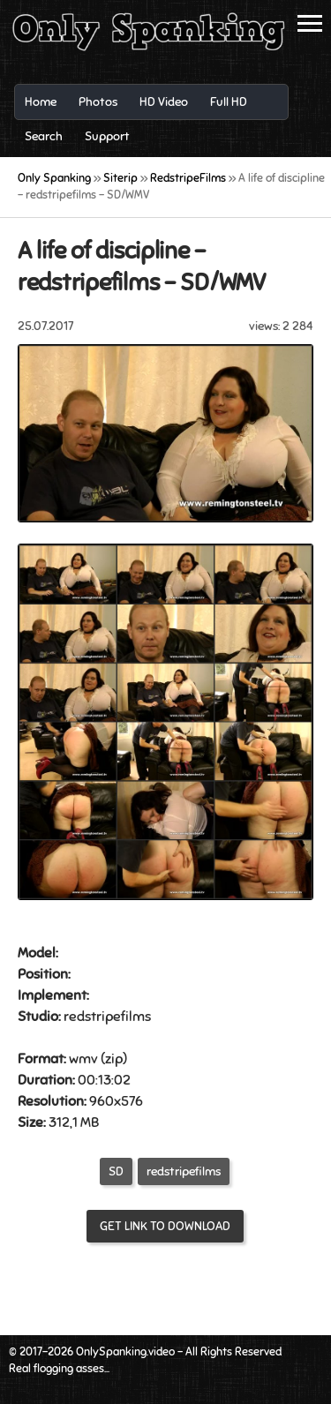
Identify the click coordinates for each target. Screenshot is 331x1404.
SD (116, 1171)
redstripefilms (184, 1171)
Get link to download (165, 1226)
